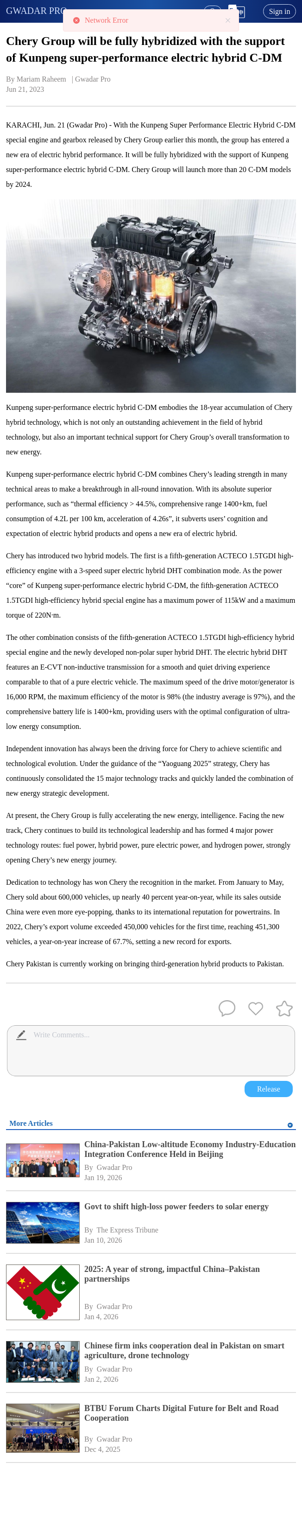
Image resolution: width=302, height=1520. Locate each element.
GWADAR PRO (36, 11)
